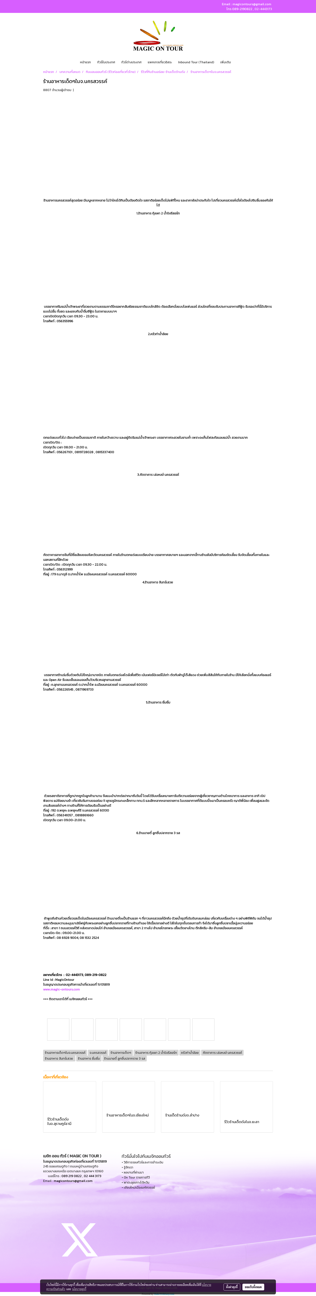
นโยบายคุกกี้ (79, 1289)
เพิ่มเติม (225, 62)
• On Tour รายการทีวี (136, 1177)
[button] (237, 62)
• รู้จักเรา (127, 1167)
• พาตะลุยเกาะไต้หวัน (135, 1182)
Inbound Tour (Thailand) (196, 62)
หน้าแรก (85, 62)
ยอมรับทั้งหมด (253, 1287)
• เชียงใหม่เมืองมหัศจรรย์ (138, 1187)
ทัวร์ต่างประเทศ (131, 62)
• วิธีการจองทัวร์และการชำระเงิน (142, 1162)
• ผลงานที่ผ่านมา (133, 1172)
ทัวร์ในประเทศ (106, 62)
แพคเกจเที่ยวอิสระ (160, 62)
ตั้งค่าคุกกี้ (232, 1287)
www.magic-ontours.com (61, 989)
